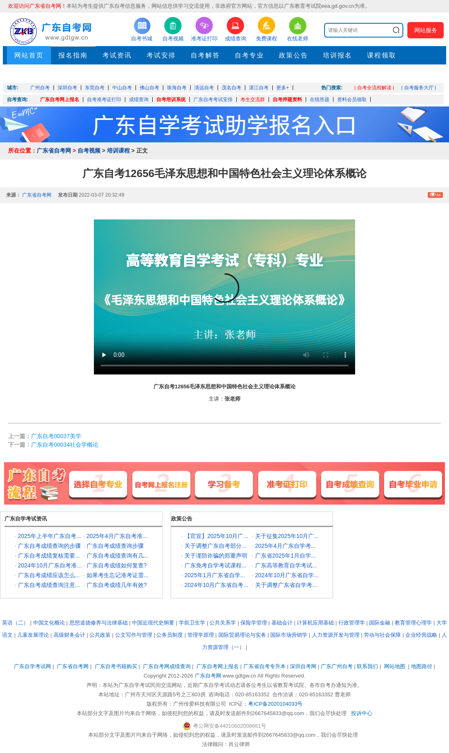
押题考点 (29, 73)
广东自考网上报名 (59, 99)
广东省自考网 (54, 150)
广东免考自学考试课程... (215, 565)
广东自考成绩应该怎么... (49, 575)
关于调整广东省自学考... (286, 585)
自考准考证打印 (104, 99)
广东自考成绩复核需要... (49, 555)
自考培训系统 (171, 99)
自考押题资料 (287, 99)
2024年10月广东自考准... (50, 565)
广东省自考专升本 (264, 666)
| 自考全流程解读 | (374, 88)
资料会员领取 (352, 99)
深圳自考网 (303, 666)
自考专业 (249, 55)
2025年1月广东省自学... (214, 575)
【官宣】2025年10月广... (216, 536)
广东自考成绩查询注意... (49, 585)
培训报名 (337, 55)
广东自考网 (208, 676)
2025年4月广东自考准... (117, 536)
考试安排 (161, 55)
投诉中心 (361, 713)
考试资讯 (117, 55)
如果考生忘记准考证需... (118, 575)
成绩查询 (139, 99)
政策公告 (293, 55)
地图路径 (422, 666)
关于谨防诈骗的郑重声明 (215, 555)
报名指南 (73, 55)
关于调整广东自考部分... (215, 546)
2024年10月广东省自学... (287, 575)
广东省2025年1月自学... (285, 555)
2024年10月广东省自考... (216, 585)
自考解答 (205, 55)
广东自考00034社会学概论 (64, 444)
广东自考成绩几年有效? (117, 585)
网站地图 (394, 666)
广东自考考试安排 (213, 99)
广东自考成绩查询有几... (118, 555)
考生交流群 (252, 99)
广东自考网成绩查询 (167, 666)
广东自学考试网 (32, 666)
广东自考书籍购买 (116, 666)
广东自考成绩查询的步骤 (49, 546)
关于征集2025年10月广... (287, 536)
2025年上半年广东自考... (49, 536)
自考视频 (89, 150)
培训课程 (118, 150)
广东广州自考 (337, 666)
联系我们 (367, 666)
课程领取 (381, 55)
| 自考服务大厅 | (418, 88)
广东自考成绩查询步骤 (115, 546)
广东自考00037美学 (56, 436)
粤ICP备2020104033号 (275, 704)
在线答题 (319, 99)
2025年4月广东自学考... (285, 546)
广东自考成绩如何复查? (117, 565)
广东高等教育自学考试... (286, 565)
